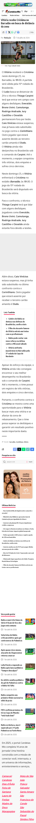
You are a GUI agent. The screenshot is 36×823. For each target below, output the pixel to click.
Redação (7, 37)
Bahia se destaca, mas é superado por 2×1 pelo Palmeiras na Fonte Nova (11, 728)
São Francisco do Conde (27, 799)
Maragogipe (8, 811)
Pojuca (23, 783)
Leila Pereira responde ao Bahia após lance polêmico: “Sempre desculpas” (12, 668)
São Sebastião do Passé (27, 811)
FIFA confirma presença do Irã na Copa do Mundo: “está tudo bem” (12, 713)
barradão (12, 442)
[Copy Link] (15, 32)
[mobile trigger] (3, 11)
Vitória (26, 442)
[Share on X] (9, 32)
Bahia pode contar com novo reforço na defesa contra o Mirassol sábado (16, 341)
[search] (22, 11)
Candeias (7, 779)
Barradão (15, 181)
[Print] (18, 32)
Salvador (24, 787)
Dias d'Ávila (8, 783)
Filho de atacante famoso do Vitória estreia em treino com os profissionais (17, 331)
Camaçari (7, 776)
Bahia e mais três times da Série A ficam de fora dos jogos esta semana (11, 623)
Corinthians (26, 130)
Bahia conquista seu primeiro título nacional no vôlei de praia (12, 698)
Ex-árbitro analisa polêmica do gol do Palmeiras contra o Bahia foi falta (12, 683)
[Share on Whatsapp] (12, 32)
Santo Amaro (27, 791)
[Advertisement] (18, 252)
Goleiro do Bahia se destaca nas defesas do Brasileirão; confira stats (16, 321)
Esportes (29, 623)
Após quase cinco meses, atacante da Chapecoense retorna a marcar (11, 653)
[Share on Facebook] (6, 32)
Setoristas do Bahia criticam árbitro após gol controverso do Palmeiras (11, 638)
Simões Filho (27, 819)
